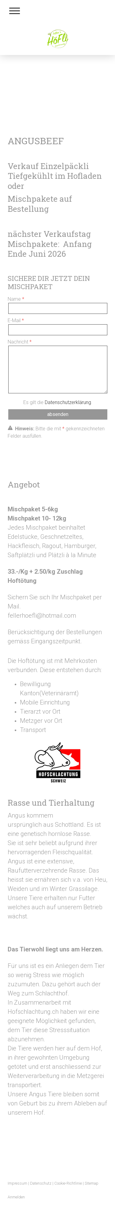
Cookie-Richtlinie (68, 1183)
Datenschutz (41, 1183)
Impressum (17, 1183)
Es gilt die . (57, 402)
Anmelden (16, 1197)
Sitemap (91, 1183)
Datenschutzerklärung (68, 402)
